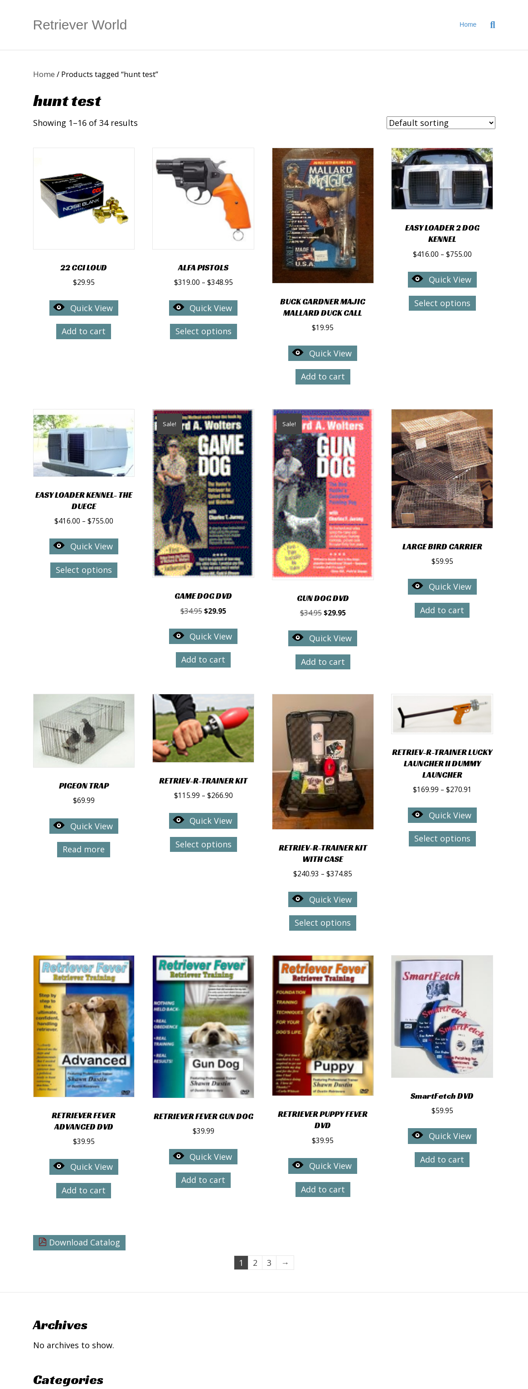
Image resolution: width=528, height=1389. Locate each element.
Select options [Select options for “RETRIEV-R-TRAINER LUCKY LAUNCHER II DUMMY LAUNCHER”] (442, 838)
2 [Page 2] (255, 1262)
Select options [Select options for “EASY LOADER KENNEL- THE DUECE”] (84, 569)
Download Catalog (79, 1242)
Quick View (82, 307)
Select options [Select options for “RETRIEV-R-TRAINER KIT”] (203, 844)
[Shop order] (441, 122)
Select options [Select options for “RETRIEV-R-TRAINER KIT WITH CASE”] (323, 922)
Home (468, 24)
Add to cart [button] (84, 331)
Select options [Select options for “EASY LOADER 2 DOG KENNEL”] (442, 303)
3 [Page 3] (269, 1262)
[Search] (489, 24)
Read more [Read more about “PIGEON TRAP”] (84, 849)
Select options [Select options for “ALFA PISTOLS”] (203, 331)
